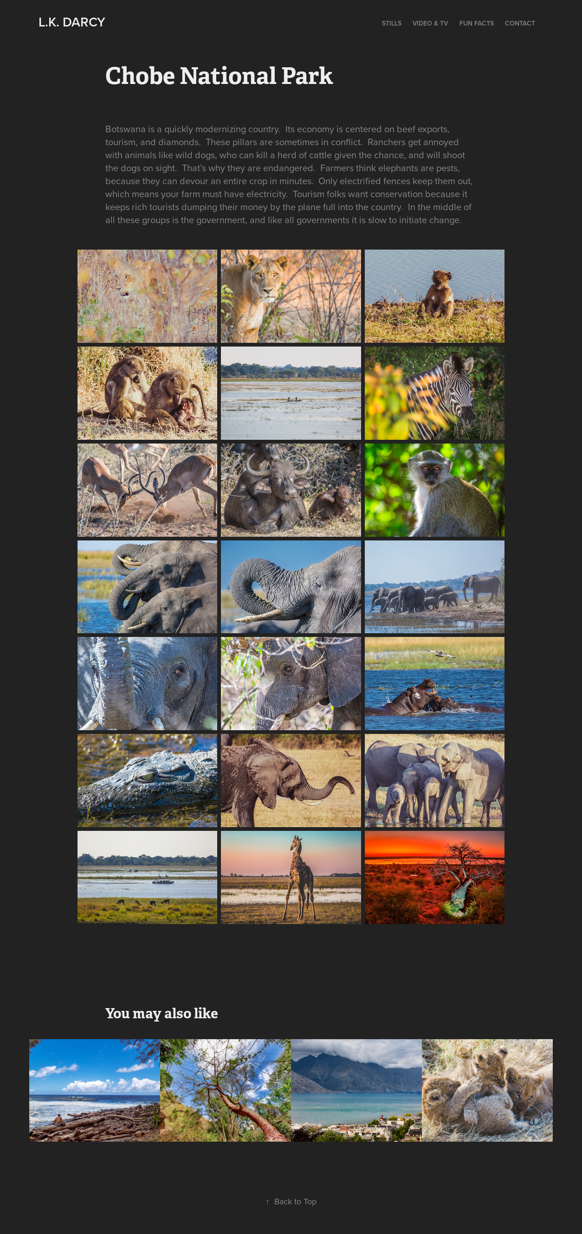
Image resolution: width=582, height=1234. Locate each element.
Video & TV (430, 23)
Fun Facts (476, 23)
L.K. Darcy (72, 22)
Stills (391, 23)
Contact (520, 23)
